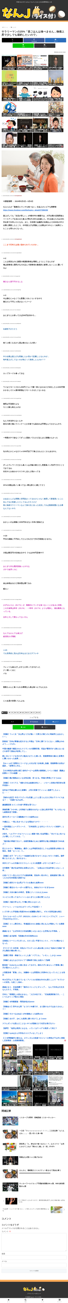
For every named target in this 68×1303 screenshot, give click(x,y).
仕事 (11, 712)
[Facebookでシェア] (34, 40)
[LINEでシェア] (23, 45)
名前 (3, 1257)
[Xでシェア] (12, 40)
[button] (44, 45)
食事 (38, 712)
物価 (22, 712)
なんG (4, 712)
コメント (6, 1231)
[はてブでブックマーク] (55, 40)
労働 (16, 712)
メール (4, 1264)
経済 (33, 712)
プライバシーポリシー (34, 1296)
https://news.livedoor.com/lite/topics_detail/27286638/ (25, 210)
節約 (27, 712)
